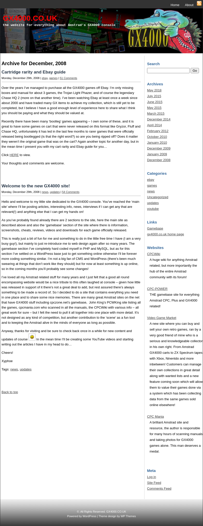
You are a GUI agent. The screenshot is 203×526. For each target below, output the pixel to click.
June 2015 (155, 102)
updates (55, 191)
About (189, 5)
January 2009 (157, 154)
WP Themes (128, 516)
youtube (153, 209)
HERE (14, 155)
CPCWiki (153, 254)
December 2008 (159, 160)
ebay (45, 78)
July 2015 (154, 96)
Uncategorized (157, 197)
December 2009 (159, 148)
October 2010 (157, 137)
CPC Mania (155, 416)
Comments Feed (159, 488)
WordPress (89, 516)
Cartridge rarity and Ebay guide (34, 72)
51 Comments (68, 78)
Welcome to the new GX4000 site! (36, 186)
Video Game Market (161, 318)
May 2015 (154, 108)
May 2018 (154, 90)
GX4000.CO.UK (30, 18)
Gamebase (155, 228)
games (53, 78)
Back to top (10, 392)
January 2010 (157, 142)
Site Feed (154, 483)
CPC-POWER (157, 289)
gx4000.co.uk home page (165, 234)
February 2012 (158, 131)
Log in (151, 477)
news (45, 191)
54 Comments (70, 191)
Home (175, 5)
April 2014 (154, 125)
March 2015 (156, 113)
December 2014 (159, 119)
